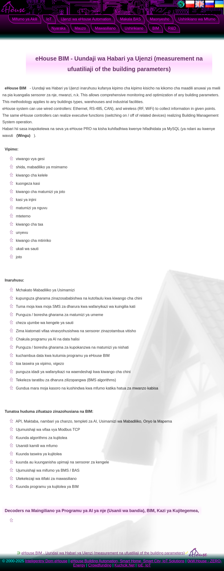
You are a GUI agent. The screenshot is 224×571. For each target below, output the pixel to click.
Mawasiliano (105, 28)
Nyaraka (59, 28)
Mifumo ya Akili (24, 19)
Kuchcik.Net (125, 565)
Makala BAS (130, 19)
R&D (172, 28)
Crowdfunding (100, 565)
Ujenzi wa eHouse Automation (86, 19)
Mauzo (80, 28)
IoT (49, 19)
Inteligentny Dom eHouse (46, 561)
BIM (155, 28)
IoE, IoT (144, 565)
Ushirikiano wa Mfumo (196, 19)
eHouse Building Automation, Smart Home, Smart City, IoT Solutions (127, 561)
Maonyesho (159, 19)
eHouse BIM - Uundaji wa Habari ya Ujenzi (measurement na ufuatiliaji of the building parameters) (103, 553)
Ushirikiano (134, 28)
